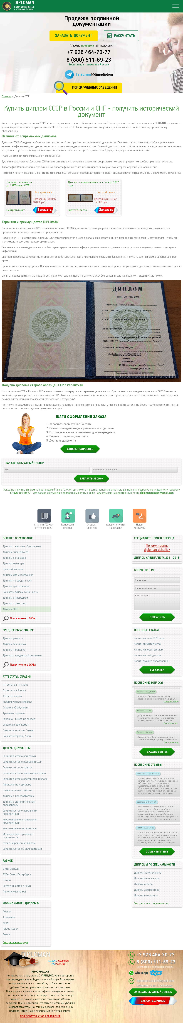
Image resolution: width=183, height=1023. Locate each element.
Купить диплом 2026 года (149, 641)
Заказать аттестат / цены (18, 730)
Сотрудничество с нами (17, 886)
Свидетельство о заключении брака (24, 773)
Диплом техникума (14, 644)
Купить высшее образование (151, 664)
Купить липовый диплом (148, 653)
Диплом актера (143, 887)
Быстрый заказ (44, 192)
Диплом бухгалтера (146, 898)
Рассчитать (124, 36)
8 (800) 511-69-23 (88, 60)
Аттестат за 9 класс (14, 690)
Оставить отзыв (157, 855)
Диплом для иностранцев (18, 575)
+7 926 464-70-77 (89, 52)
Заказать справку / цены (18, 736)
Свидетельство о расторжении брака (25, 779)
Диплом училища (13, 638)
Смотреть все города (15, 942)
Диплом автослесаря (146, 881)
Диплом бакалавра (14, 558)
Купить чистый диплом (147, 658)
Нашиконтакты (139, 526)
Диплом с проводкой (15, 597)
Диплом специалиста (15, 552)
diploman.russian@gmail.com (157, 493)
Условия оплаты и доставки (115, 526)
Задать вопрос (157, 755)
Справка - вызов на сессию (19, 719)
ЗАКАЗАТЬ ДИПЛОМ (153, 1001)
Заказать (45, 210)
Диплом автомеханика (147, 876)
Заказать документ (73, 35)
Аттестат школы (12, 696)
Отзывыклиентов (91, 526)
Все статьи (157, 673)
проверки (87, 45)
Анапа (6, 934)
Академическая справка (17, 702)
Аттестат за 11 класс (15, 685)
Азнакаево (9, 917)
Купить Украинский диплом (19, 843)
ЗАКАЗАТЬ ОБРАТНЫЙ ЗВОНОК (153, 992)
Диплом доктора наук (16, 586)
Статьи (7, 880)
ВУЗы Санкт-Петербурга (17, 874)
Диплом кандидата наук (17, 580)
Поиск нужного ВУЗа (22, 618)
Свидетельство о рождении (19, 756)
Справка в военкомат (16, 724)
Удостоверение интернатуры (20, 828)
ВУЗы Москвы (11, 869)
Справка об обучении (15, 707)
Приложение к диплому (17, 784)
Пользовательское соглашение (40, 1016)
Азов (5, 923)
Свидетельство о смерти (17, 767)
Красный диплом (13, 569)
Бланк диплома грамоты (17, 790)
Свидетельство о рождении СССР (22, 762)
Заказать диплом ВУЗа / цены (20, 592)
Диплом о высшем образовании (22, 546)
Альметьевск (10, 928)
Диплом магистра (13, 563)
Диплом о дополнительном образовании (19, 803)
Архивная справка (14, 713)
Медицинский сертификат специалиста (18, 836)
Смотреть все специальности (151, 907)
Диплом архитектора (146, 893)
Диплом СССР (10, 609)
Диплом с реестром (14, 603)
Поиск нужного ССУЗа (23, 665)
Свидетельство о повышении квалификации (20, 812)
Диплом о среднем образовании (22, 655)
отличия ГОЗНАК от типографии (43, 526)
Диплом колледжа (14, 650)
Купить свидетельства (147, 647)
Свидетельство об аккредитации (22, 849)
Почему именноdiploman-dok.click (157, 548)
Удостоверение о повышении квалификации (20, 821)
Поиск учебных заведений (94, 88)
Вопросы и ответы (67, 526)
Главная (6, 96)
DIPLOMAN (35, 955)
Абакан (7, 911)
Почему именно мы (14, 891)
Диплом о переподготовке (19, 796)
